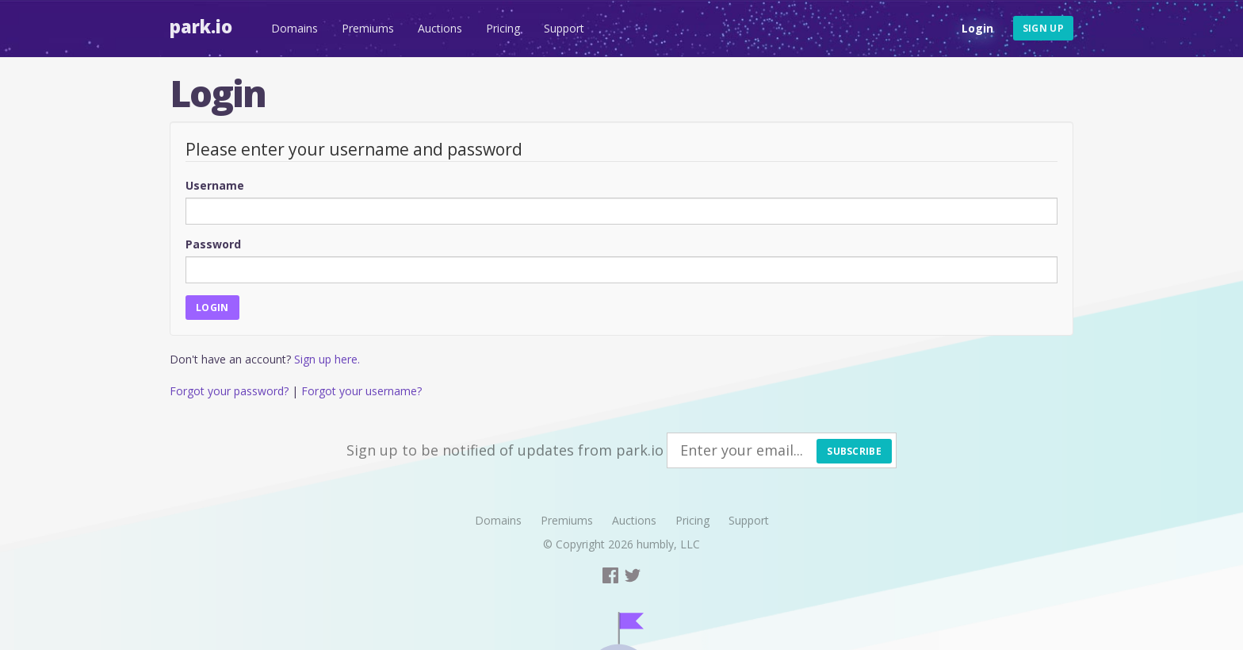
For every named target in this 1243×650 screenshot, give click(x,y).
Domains (294, 28)
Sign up (1043, 28)
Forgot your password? (229, 390)
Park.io (201, 26)
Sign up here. (327, 359)
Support (564, 28)
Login (977, 28)
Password (213, 244)
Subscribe (854, 451)
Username (214, 185)
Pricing (503, 28)
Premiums (368, 28)
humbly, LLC (668, 544)
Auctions (440, 28)
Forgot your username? (361, 390)
